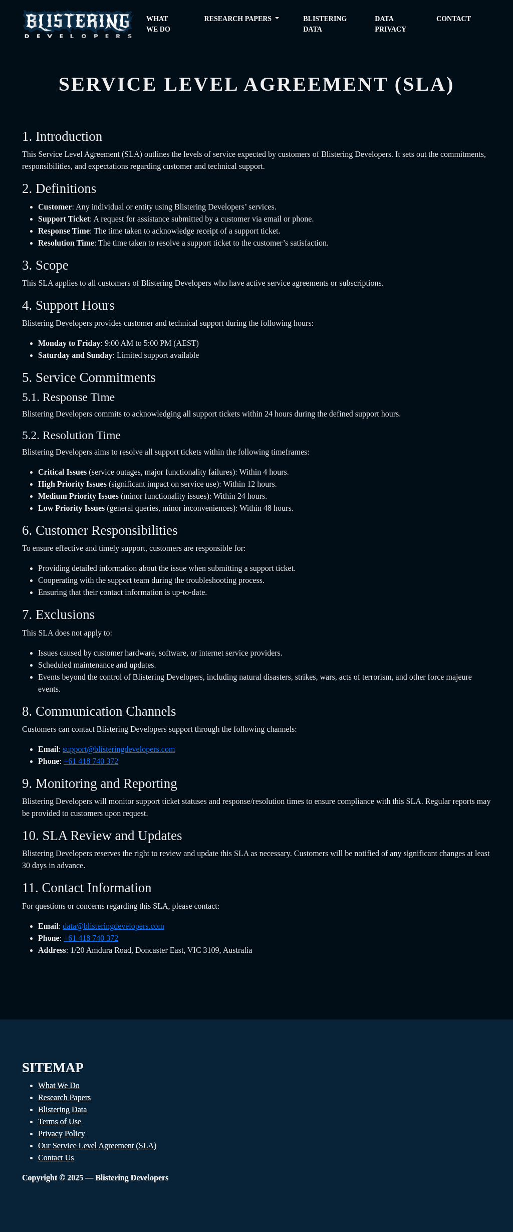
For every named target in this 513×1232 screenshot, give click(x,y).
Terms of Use (59, 1121)
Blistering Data (325, 24)
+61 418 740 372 (91, 761)
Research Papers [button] (238, 19)
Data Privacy (390, 24)
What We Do (59, 1085)
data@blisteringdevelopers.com (113, 926)
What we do (158, 24)
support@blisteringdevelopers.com (119, 749)
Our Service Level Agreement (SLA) (97, 1145)
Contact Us (56, 1157)
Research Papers (64, 1097)
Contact (453, 19)
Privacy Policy (61, 1133)
